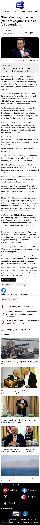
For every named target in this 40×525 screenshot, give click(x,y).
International (7, 284)
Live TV (13, 11)
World (29, 11)
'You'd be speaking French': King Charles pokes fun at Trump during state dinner (17, 392)
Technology (21, 284)
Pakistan (21, 11)
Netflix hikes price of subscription (19, 306)
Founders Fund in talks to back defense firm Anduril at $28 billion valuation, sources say (22, 314)
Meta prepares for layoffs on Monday (21, 329)
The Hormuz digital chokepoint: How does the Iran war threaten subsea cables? (20, 480)
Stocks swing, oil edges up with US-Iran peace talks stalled (19, 362)
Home (7, 11)
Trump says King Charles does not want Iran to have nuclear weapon (19, 421)
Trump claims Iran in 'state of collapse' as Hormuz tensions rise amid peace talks (18, 450)
